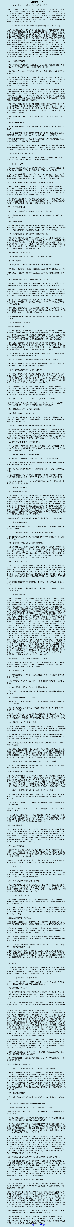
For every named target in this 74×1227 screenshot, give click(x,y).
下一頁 (42, 1225)
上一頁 (31, 1225)
